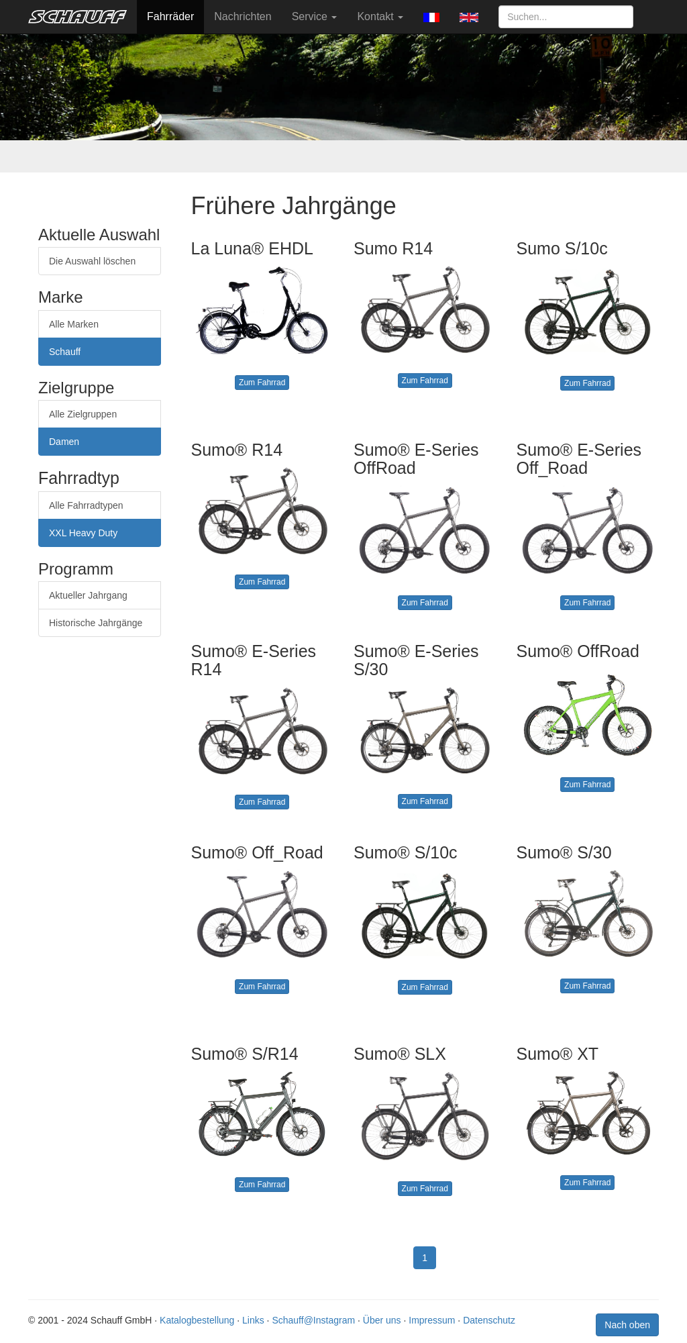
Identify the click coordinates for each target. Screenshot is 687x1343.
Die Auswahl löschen (92, 261)
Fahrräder (170, 16)
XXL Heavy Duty (83, 533)
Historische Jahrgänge (95, 622)
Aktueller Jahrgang (88, 595)
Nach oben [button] (627, 1325)
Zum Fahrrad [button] (262, 382)
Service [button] (314, 16)
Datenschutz (489, 1320)
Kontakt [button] (380, 16)
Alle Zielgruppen (83, 414)
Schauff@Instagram (313, 1320)
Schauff (65, 351)
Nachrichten (242, 16)
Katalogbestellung (197, 1320)
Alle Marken (74, 324)
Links (253, 1320)
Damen (64, 441)
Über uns (382, 1320)
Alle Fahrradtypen (86, 505)
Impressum (432, 1320)
